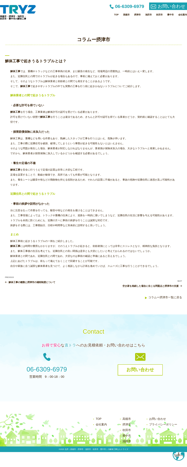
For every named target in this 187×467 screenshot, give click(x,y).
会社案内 (182, 14)
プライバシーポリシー (163, 424)
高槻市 (126, 14)
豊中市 (170, 14)
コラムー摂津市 (93, 39)
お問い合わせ (157, 418)
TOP (116, 14)
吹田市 (159, 14)
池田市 (148, 14)
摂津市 (137, 14)
